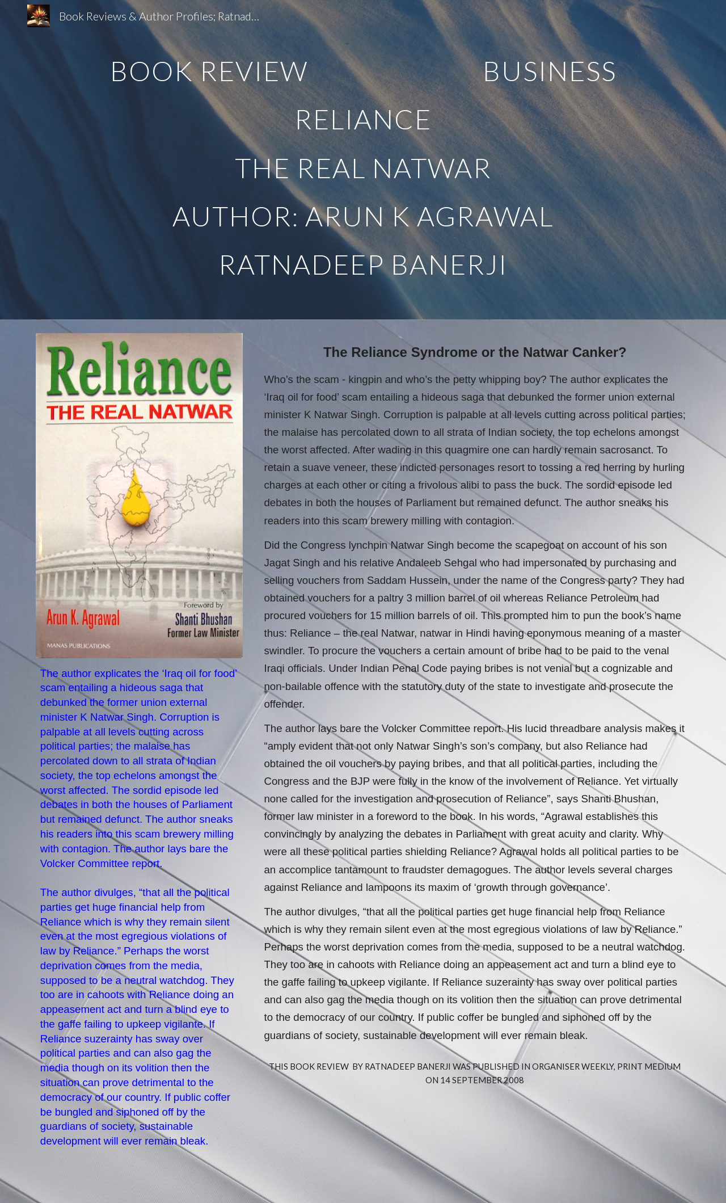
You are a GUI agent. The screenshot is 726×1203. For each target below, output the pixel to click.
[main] (363, 159)
